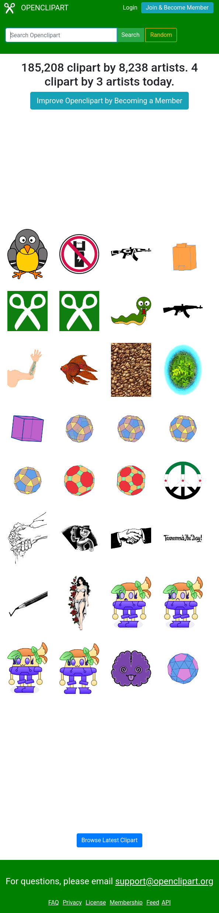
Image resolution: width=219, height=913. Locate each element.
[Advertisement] (109, 173)
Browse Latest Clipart (109, 840)
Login (130, 7)
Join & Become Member (177, 7)
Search (130, 34)
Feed (152, 902)
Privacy (72, 902)
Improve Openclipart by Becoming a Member (109, 100)
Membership (126, 902)
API (166, 902)
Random (161, 34)
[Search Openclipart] (61, 35)
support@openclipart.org (164, 881)
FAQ (53, 902)
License (96, 902)
